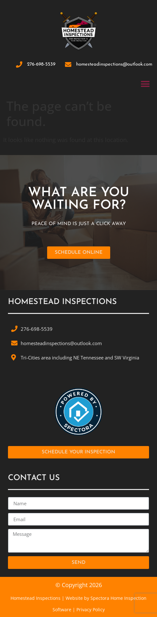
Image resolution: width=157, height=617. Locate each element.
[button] (145, 84)
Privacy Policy (90, 609)
